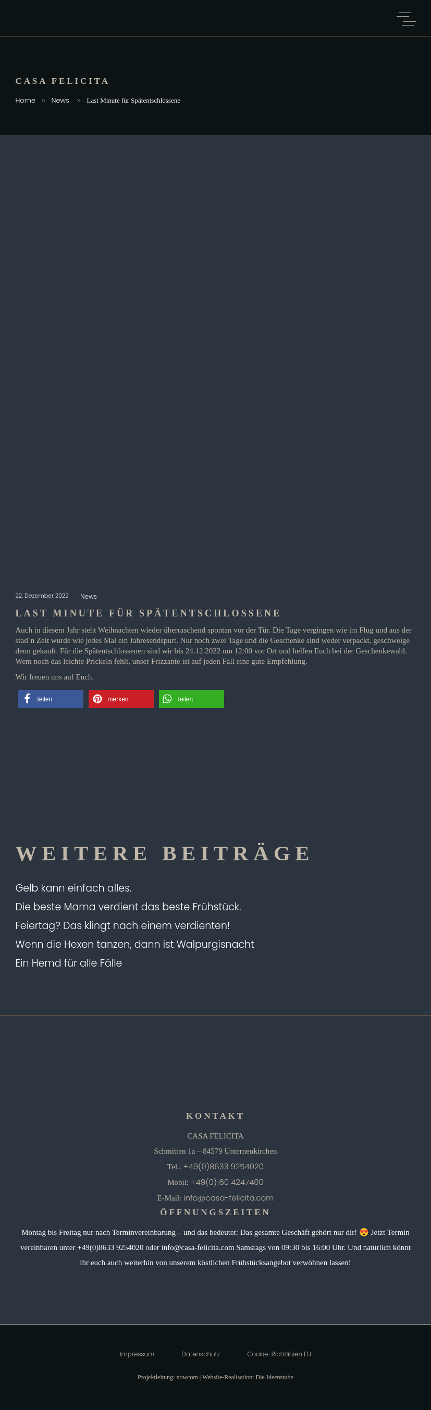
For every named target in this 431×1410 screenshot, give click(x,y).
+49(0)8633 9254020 (223, 1166)
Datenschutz (201, 1354)
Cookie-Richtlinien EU (279, 1354)
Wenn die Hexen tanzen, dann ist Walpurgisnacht (135, 944)
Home (26, 100)
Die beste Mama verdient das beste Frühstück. (128, 907)
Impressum (137, 1354)
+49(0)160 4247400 (227, 1182)
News (60, 100)
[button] (50, 699)
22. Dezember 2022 (43, 595)
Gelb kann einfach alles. (74, 888)
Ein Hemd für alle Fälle (69, 963)
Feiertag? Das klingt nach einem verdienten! (123, 926)
